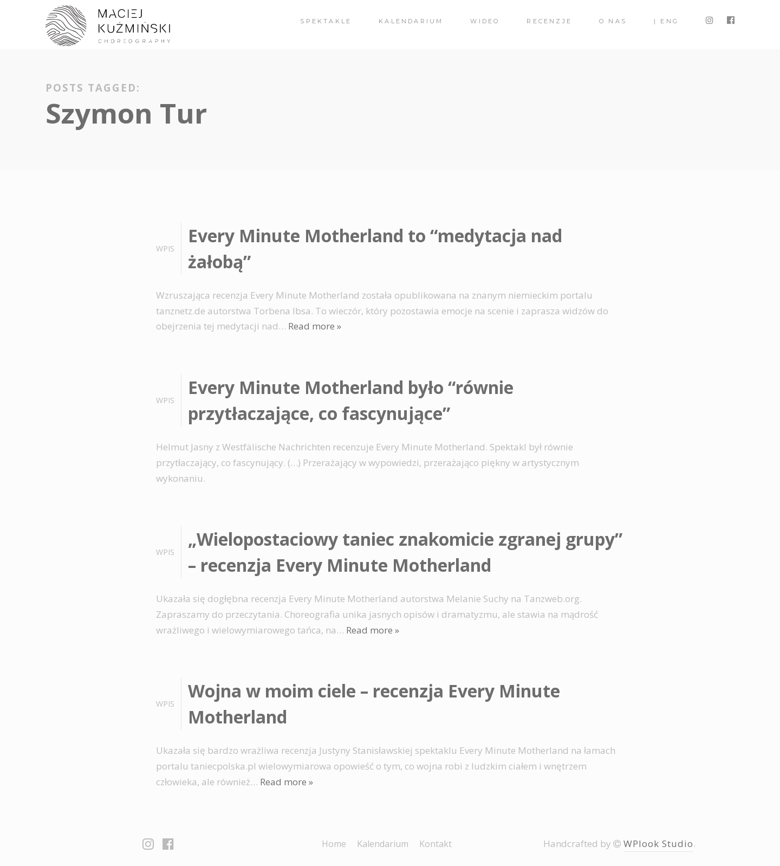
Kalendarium (411, 21)
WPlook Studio (658, 843)
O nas (613, 21)
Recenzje (549, 21)
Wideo (484, 21)
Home (334, 844)
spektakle (326, 21)
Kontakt (435, 844)
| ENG (666, 21)
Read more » (314, 326)
